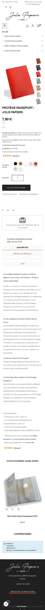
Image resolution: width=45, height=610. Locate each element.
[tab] (22, 259)
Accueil (5, 32)
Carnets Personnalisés (13, 41)
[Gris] (15, 169)
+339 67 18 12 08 (22, 584)
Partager (2, 210)
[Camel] (20, 164)
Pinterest (13, 210)
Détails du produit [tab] (23, 254)
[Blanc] (25, 164)
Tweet (8, 210)
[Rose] (31, 164)
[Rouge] (36, 164)
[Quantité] (18, 178)
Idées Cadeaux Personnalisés (16, 46)
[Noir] (15, 164)
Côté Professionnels (12, 51)
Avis (22, 264)
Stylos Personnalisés (13, 36)
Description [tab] (22, 247)
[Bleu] (20, 169)
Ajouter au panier (16, 188)
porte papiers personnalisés (25, 439)
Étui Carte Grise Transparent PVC (22, 516)
